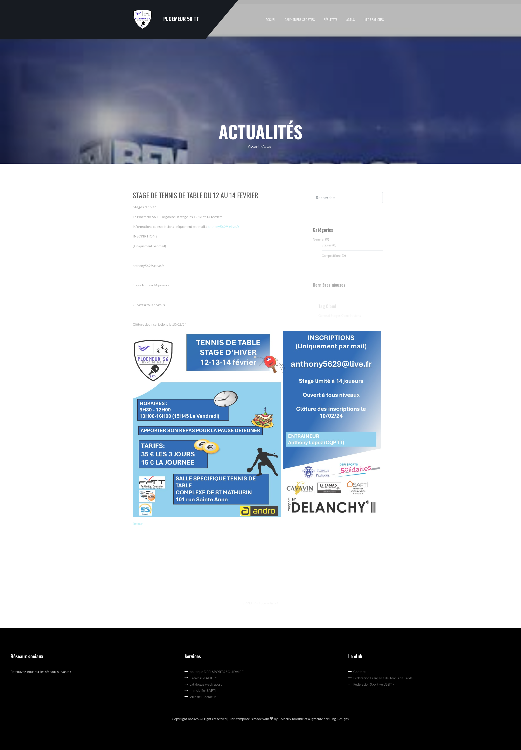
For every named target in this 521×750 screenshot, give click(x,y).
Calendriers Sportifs (300, 19)
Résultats (331, 19)
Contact (357, 671)
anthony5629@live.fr (223, 228)
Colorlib (284, 719)
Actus (350, 19)
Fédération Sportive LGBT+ (371, 684)
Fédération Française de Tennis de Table (380, 678)
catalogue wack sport (203, 684)
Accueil (271, 19)
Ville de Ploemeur (200, 697)
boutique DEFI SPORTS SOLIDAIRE (214, 671)
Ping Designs (339, 719)
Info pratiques (374, 19)
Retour (138, 525)
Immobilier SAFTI (200, 690)
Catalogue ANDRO (202, 678)
